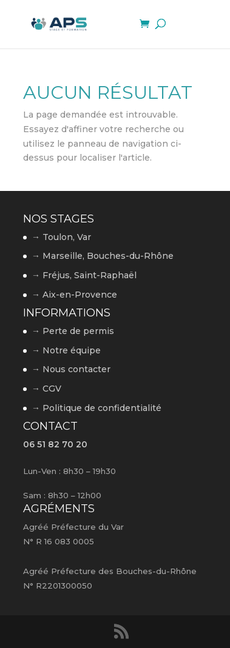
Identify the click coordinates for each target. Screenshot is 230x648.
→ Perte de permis (73, 331)
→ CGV (46, 388)
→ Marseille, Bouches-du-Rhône (103, 255)
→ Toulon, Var (61, 237)
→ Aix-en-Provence (74, 294)
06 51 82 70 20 (55, 444)
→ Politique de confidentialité (96, 407)
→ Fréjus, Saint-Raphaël (84, 275)
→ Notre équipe (66, 350)
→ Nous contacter (71, 369)
